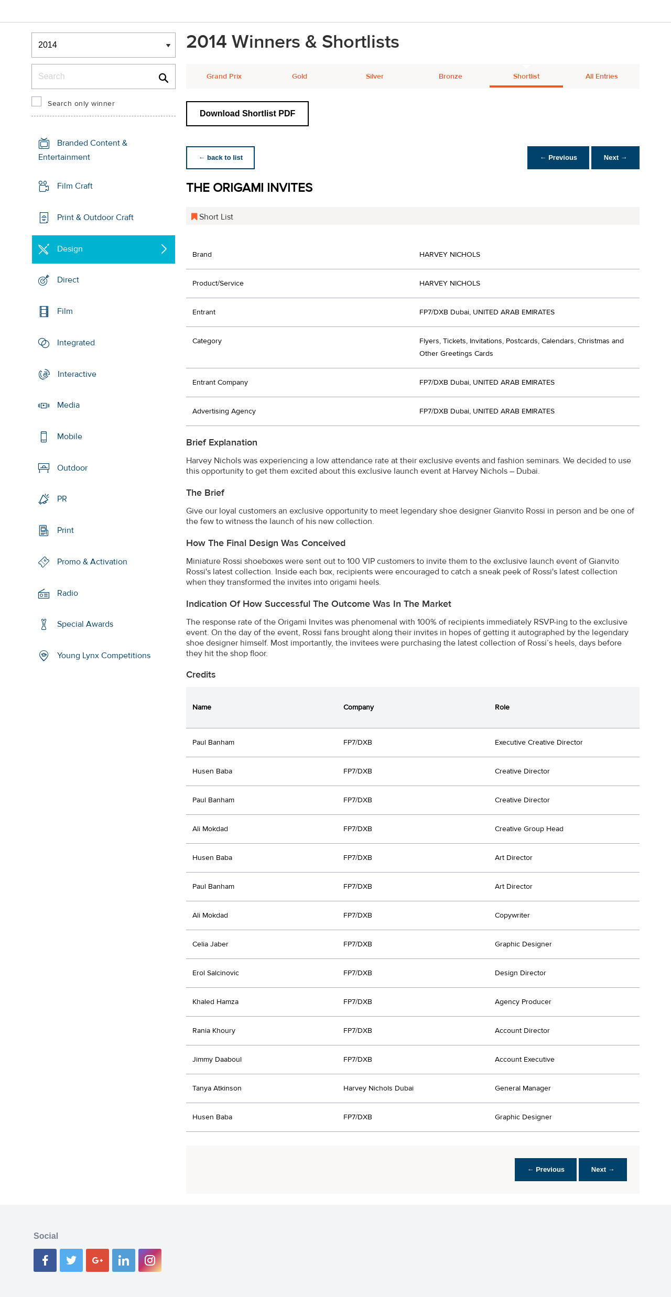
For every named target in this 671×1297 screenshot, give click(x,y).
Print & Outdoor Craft (95, 217)
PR (62, 499)
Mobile (69, 436)
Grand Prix (224, 76)
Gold (299, 76)
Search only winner (81, 103)
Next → (615, 157)
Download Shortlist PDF (247, 113)
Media (68, 405)
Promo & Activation (92, 562)
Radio (67, 593)
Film (65, 311)
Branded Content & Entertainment (82, 150)
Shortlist (526, 76)
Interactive (77, 373)
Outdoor (72, 468)
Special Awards (85, 624)
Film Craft (75, 186)
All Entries (602, 76)
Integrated (76, 342)
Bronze (450, 76)
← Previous (558, 157)
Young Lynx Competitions (103, 655)
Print (65, 530)
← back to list (221, 157)
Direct (68, 280)
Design (70, 248)
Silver (375, 76)
